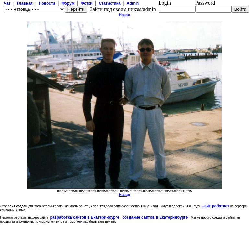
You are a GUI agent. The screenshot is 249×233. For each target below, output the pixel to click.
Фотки (87, 3)
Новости (47, 3)
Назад (124, 15)
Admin (133, 3)
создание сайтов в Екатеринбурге (155, 217)
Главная (25, 3)
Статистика (109, 3)
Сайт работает (215, 206)
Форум (67, 3)
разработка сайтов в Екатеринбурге (85, 217)
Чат (7, 3)
